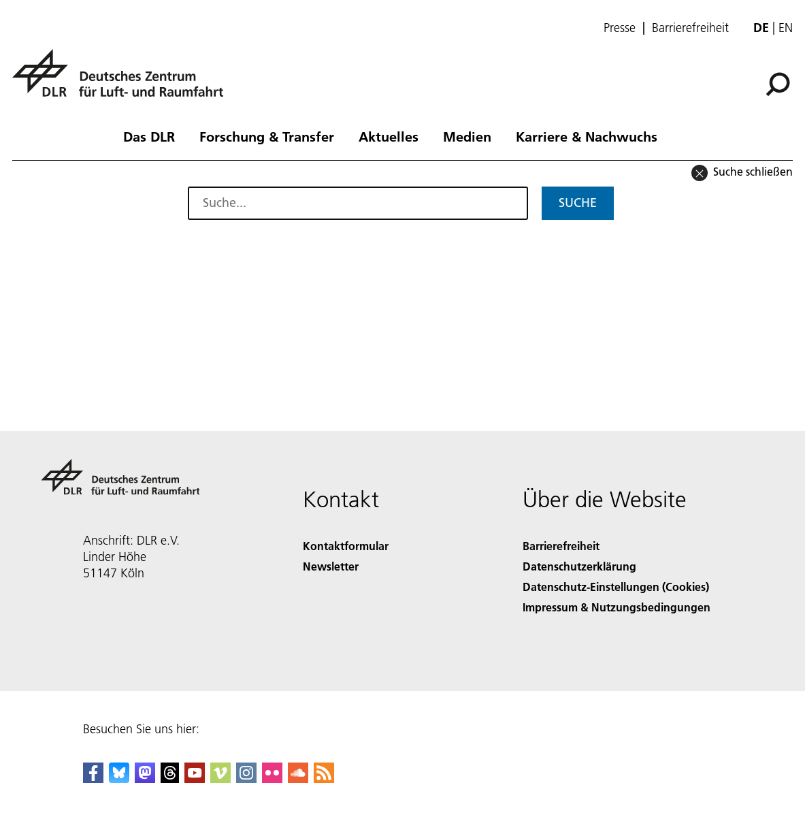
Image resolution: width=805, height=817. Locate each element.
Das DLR (149, 136)
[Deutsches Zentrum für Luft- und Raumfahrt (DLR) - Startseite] (123, 80)
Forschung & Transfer (266, 136)
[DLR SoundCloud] (298, 778)
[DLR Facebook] (93, 778)
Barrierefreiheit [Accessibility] (561, 546)
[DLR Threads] (170, 778)
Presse (620, 27)
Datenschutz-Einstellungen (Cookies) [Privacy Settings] (616, 586)
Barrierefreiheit (690, 27)
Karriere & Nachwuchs (586, 136)
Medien (467, 136)
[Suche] (778, 84)
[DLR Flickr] (272, 778)
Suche (578, 202)
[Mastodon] (145, 778)
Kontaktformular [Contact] (346, 546)
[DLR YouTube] (194, 778)
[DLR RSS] (324, 778)
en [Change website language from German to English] (785, 27)
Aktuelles (388, 136)
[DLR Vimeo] (220, 778)
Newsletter (331, 566)
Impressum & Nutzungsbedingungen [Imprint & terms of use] (616, 607)
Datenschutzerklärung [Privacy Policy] (579, 566)
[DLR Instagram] (246, 778)
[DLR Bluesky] (119, 778)
